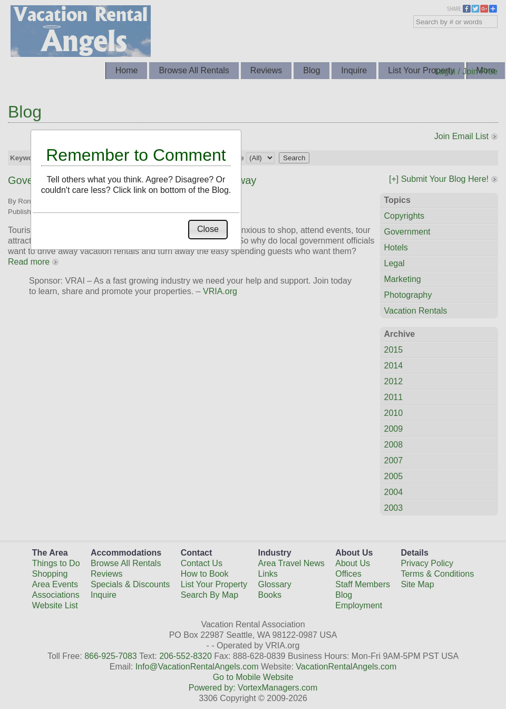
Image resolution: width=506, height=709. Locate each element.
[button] (208, 229)
